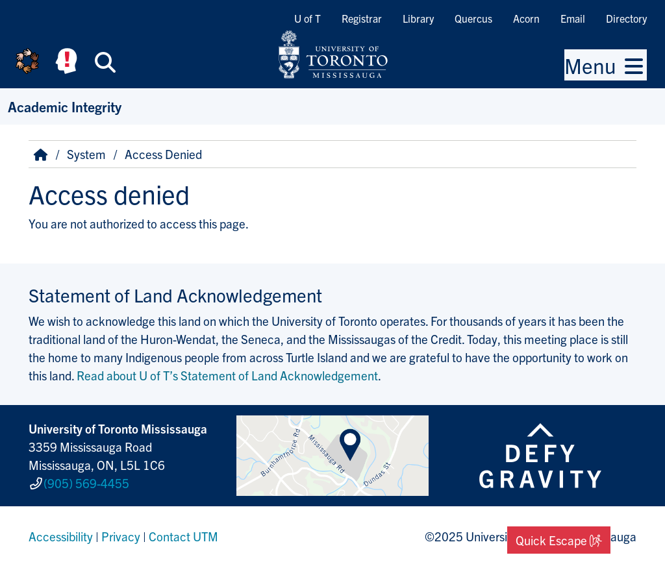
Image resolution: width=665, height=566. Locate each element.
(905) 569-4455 (86, 483)
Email (572, 18)
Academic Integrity (64, 106)
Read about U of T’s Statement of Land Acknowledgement (227, 375)
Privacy (120, 536)
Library (418, 18)
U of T (307, 18)
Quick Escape (559, 540)
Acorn (526, 18)
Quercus (473, 18)
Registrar (362, 18)
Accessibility (61, 536)
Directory (626, 18)
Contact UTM (183, 536)
